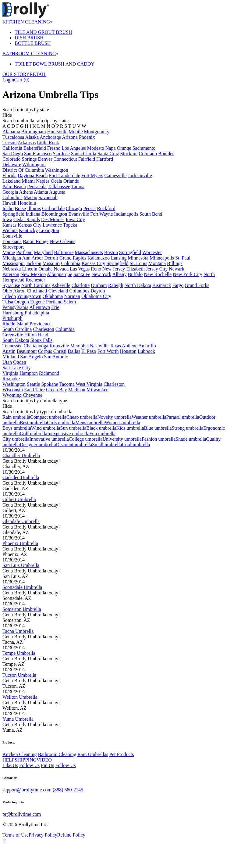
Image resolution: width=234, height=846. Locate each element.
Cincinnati (37, 290)
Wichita (10, 230)
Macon (30, 197)
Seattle (33, 384)
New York (101, 274)
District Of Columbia (23, 170)
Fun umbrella (102, 433)
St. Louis (138, 263)
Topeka (70, 225)
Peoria (89, 208)
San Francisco (37, 153)
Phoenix (87, 137)
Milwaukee (97, 389)
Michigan (11, 257)
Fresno (54, 148)
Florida (9, 175)
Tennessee (12, 345)
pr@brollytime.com (21, 814)
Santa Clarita (83, 153)
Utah (7, 362)
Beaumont (27, 351)
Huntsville (57, 131)
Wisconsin (12, 389)
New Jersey (113, 268)
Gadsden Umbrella (20, 477)
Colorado (148, 153)
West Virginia (89, 384)
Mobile (76, 131)
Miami (28, 181)
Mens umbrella (90, 422)
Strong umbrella (188, 428)
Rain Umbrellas (92, 754)
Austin (9, 351)
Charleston (43, 329)
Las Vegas (80, 268)
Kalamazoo (98, 257)
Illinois (34, 208)
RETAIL (38, 74)
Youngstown (29, 296)
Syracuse (11, 285)
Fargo (177, 285)
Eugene (37, 301)
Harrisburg (12, 312)
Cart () (21, 79)
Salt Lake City (16, 367)
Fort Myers (92, 175)
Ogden (19, 362)
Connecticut (65, 159)
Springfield (13, 214)
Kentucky (28, 230)
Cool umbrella (136, 444)
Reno (96, 268)
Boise (20, 208)
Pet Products (121, 754)
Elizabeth (135, 268)
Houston (128, 351)
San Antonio (56, 356)
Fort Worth (108, 351)
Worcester (152, 252)
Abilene (129, 345)
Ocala (56, 181)
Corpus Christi (52, 351)
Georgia (10, 192)
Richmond (49, 373)
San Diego (12, 153)
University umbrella (121, 439)
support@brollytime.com (26, 789)
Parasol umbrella (182, 417)
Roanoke (11, 378)
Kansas (9, 225)
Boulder (166, 153)
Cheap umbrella (82, 417)
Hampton (29, 373)
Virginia (10, 373)
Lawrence (52, 225)
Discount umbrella (74, 444)
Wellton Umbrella (19, 697)
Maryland (43, 252)
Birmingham (33, 131)
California (12, 148)
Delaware (11, 164)
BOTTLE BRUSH (33, 43)
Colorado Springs (19, 159)
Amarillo (147, 345)
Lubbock (146, 351)
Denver (45, 159)
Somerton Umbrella (21, 609)
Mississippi (13, 263)
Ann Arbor (32, 257)
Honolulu (27, 203)
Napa (110, 148)
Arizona (70, 137)
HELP (8, 759)
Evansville (78, 214)
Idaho (7, 208)
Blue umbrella (158, 428)
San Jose (61, 153)
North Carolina (36, 285)
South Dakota (15, 340)
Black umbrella (101, 428)
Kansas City (29, 225)
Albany (119, 274)
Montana (157, 263)
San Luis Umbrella (20, 565)
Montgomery (97, 131)
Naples (42, 181)
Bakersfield (34, 148)
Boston (111, 252)
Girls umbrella (61, 422)
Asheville (60, 285)
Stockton (129, 153)
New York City (187, 274)
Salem (70, 301)
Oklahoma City (96, 296)
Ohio (7, 290)
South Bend (150, 214)
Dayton (97, 290)
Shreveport (13, 246)
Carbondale (53, 208)
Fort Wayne (101, 214)
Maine (8, 252)
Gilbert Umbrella (19, 499)
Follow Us (29, 765)
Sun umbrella (73, 428)
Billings (175, 263)
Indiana (33, 214)
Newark (176, 268)
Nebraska (11, 268)
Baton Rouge (35, 241)
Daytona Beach (33, 175)
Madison (76, 389)
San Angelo (31, 356)
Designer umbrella (38, 444)
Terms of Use (15, 834)
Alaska (32, 137)
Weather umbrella (149, 417)
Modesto (95, 148)
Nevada (61, 268)
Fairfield (86, 159)
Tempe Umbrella (18, 653)
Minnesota (138, 257)
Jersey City (157, 268)
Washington (56, 170)
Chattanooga (36, 345)
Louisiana (12, 241)
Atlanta (41, 192)
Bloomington (54, 214)
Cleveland (58, 290)
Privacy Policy (43, 834)
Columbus (12, 197)
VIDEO (44, 759)
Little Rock (48, 142)
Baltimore (63, 252)
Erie (55, 307)
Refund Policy (71, 834)
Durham (99, 285)
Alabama (11, 131)
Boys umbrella (16, 428)
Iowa (7, 219)
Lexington (49, 230)
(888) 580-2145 (68, 789)
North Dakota (137, 285)
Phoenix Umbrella (20, 543)
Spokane (49, 384)
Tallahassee (59, 186)
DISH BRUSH (29, 37)
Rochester (35, 279)
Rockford (106, 208)
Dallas (74, 351)
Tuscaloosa (13, 137)
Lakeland (11, 181)
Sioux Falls (41, 340)
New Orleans (62, 241)
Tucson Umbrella (19, 675)
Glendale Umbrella (21, 521)
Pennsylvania (15, 307)
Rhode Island (15, 323)
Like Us (10, 765)
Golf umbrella (33, 433)
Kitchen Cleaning (19, 754)
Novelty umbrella (114, 417)
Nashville (99, 345)
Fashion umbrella (159, 439)
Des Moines (53, 219)
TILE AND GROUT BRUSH (43, 32)
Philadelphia (37, 312)
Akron (19, 290)
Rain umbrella (16, 417)
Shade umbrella (191, 439)
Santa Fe (81, 274)
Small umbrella (107, 444)
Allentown (39, 307)
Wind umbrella (45, 428)
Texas (115, 345)
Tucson (9, 142)
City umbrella (15, 439)
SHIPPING (26, 759)
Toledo (9, 296)
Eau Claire (34, 389)
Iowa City (75, 219)
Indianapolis (126, 214)
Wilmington (34, 164)
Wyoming (12, 395)
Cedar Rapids (26, 219)
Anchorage (50, 137)
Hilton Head (36, 334)
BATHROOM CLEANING (30, 53)
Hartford (104, 159)
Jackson (33, 263)
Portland (24, 252)
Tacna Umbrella (18, 631)
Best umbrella (33, 422)
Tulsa (7, 301)
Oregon (21, 301)
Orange (124, 148)
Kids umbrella (130, 428)
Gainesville (116, 175)
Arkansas (27, 142)
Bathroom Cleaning (57, 754)
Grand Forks (197, 285)
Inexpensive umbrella (68, 433)
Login (8, 79)
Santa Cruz (108, 153)
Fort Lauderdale (64, 175)
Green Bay (56, 389)
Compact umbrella (48, 417)
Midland (10, 356)
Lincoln (29, 268)
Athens (26, 192)
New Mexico (33, 274)
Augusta (57, 192)
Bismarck (161, 285)
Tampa (77, 186)
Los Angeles (74, 148)
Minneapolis (162, 257)
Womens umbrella (122, 422)
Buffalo (135, 274)
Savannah (47, 197)
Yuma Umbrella (18, 719)
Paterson (10, 274)
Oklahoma (53, 296)
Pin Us (47, 765)
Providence (40, 323)
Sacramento (144, 148)
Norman (72, 296)
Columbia (70, 263)
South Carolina (17, 329)
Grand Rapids (72, 257)
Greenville (12, 334)
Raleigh (115, 285)
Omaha (45, 268)
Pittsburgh (12, 318)
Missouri (51, 263)
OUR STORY (16, 74)
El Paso (88, 351)
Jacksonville (140, 175)
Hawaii (9, 203)
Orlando (71, 181)
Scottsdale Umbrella (22, 587)
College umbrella (86, 439)
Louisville (12, 235)
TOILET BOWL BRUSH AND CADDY (54, 63)
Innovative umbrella (49, 439)
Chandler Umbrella (21, 455)
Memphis (79, 345)
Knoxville (59, 345)
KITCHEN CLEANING (27, 21)
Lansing (119, 257)
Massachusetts (89, 252)
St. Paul (182, 257)
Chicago (74, 208)
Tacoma (66, 384)
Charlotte (81, 285)
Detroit (51, 257)
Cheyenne (32, 395)
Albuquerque (59, 274)
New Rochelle (158, 274)
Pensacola (37, 186)
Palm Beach (14, 186)
